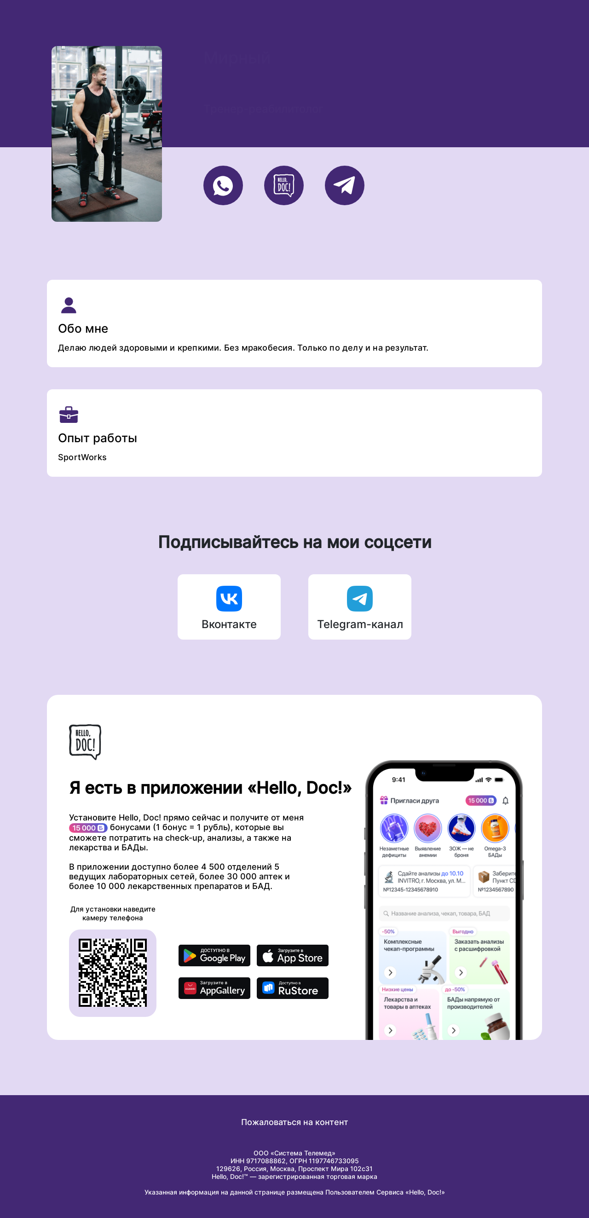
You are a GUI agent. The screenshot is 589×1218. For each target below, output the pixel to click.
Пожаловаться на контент (294, 1122)
